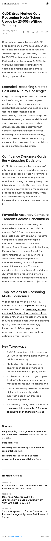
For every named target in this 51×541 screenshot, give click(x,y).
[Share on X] (28, 32)
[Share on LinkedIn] (33, 32)
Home (24, 3)
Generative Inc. (16, 536)
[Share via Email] (42, 32)
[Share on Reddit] (37, 32)
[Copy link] (46, 32)
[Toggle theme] (47, 3)
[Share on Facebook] (23, 32)
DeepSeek (28, 305)
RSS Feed (45, 536)
